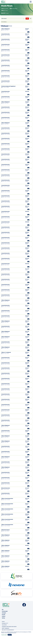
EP (30, 18)
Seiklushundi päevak (5, 529)
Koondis (3, 614)
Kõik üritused (4, 18)
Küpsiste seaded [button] (4, 634)
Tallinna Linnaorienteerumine (7, 498)
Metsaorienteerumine (5, 488)
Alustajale (4, 612)
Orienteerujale (5, 611)
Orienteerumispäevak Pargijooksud (8, 86)
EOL (3, 609)
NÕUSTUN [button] (9, 634)
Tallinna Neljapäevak (5, 28)
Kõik (27, 18)
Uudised (3, 616)
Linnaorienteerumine (5, 34)
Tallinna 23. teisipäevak (6, 352)
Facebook (24, 605)
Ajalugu (3, 617)
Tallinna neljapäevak (5, 540)
